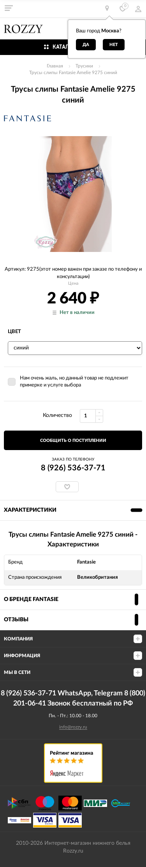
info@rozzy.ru (73, 727)
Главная (55, 66)
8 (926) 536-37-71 (73, 468)
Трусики (84, 66)
